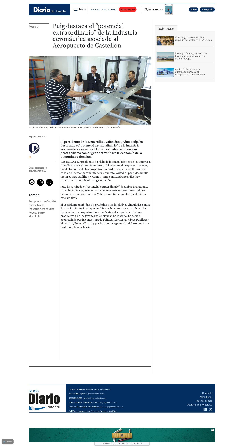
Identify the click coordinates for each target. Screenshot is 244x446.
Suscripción (207, 9)
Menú (82, 9)
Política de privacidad (199, 404)
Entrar (194, 9)
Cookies (7, 441)
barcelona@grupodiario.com (98, 389)
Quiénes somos (204, 400)
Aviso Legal (205, 397)
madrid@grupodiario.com (95, 398)
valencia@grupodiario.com (105, 402)
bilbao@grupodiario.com (93, 394)
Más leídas (166, 28)
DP (30, 157)
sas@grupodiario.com (114, 407)
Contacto (207, 393)
